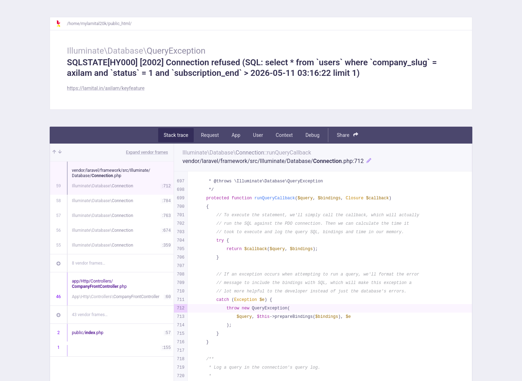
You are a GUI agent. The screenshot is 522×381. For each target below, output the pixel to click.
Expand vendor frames (147, 152)
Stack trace (176, 135)
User (258, 135)
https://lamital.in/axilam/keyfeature (105, 88)
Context (284, 135)
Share (347, 135)
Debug (312, 135)
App (235, 135)
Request (210, 135)
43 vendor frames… (89, 314)
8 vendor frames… (88, 263)
